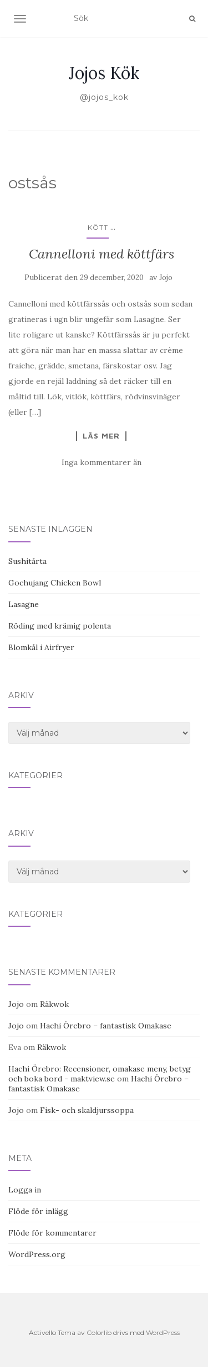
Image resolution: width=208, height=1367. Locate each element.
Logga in (24, 1190)
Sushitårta (27, 561)
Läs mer (101, 435)
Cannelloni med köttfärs (101, 253)
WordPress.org (36, 1254)
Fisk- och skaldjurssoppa (87, 1110)
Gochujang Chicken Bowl (54, 583)
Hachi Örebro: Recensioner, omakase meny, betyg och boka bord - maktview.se (99, 1074)
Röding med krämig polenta (59, 626)
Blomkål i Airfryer (41, 647)
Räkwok (54, 1004)
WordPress (163, 1332)
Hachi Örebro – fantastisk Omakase (105, 1026)
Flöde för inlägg (38, 1211)
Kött (98, 227)
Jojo (166, 277)
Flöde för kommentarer (52, 1233)
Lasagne (23, 604)
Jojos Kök (104, 73)
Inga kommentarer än (101, 462)
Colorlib (99, 1332)
